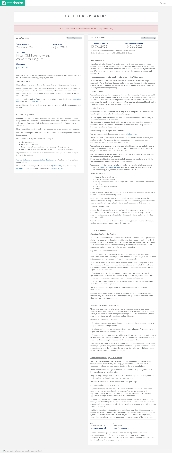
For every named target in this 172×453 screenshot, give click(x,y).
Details (40, 451)
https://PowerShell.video (110, 167)
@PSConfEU (56, 166)
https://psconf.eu (57, 168)
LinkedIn (31, 168)
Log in (164, 3)
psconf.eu (23, 67)
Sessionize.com (12, 3)
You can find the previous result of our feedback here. (37, 160)
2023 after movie (34, 101)
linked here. (132, 134)
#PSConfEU (20, 168)
